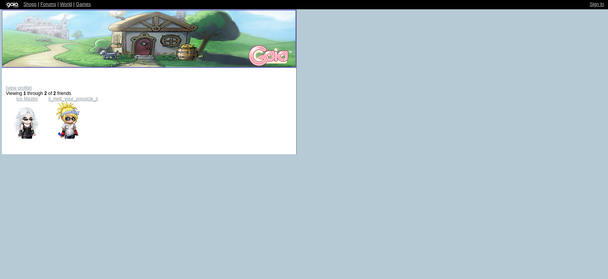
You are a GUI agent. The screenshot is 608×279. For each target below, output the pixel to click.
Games (83, 4)
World (66, 4)
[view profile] (19, 88)
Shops (29, 4)
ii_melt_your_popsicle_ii (73, 99)
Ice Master (27, 99)
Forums (48, 4)
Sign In (597, 4)
